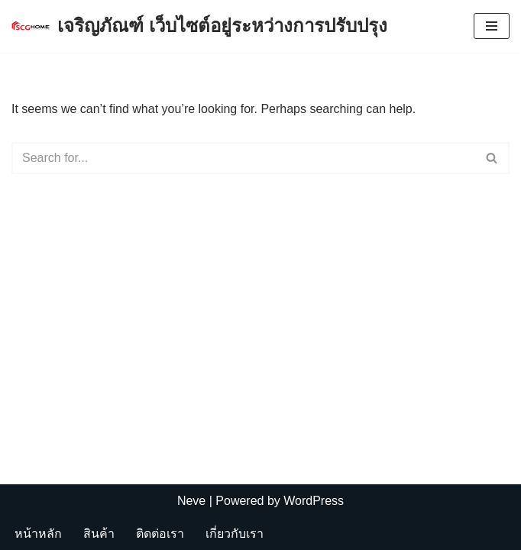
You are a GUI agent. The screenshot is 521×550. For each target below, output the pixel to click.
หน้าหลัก (38, 533)
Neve (191, 500)
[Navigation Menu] (492, 26)
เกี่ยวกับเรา (234, 533)
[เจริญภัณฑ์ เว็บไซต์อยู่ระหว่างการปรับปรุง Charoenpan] (199, 26)
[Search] (243, 158)
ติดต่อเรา (160, 533)
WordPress (313, 500)
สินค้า (99, 533)
